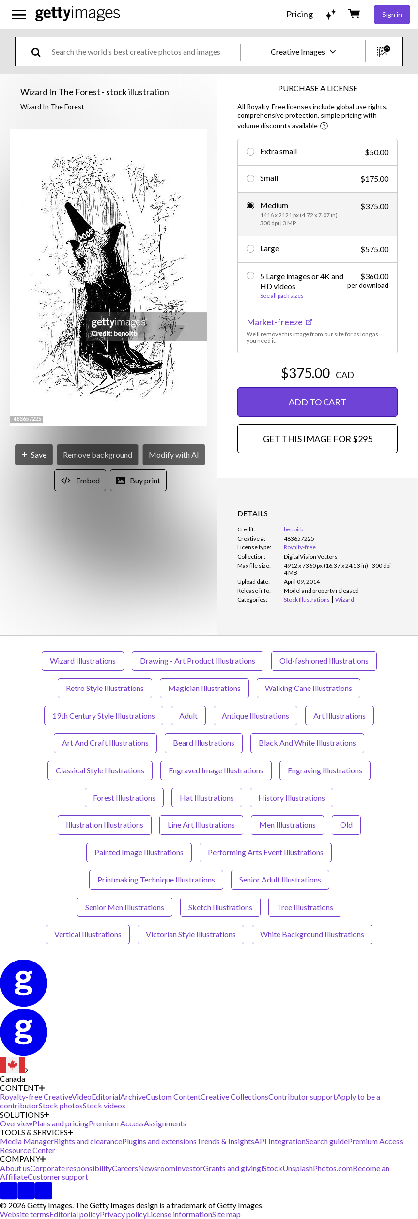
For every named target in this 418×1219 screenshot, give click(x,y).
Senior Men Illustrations (124, 907)
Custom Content (173, 1096)
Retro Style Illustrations (105, 687)
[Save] (34, 454)
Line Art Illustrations (201, 824)
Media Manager (27, 1141)
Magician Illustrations (204, 687)
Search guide (327, 1141)
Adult (188, 715)
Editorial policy (74, 1214)
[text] (144, 52)
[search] (39, 51)
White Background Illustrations (312, 934)
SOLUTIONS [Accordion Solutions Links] (24, 1114)
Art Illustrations (339, 715)
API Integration (280, 1141)
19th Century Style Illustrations (103, 715)
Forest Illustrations (124, 797)
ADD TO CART (317, 402)
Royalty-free (300, 547)
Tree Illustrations (305, 907)
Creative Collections (234, 1096)
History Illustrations (291, 797)
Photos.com (333, 1167)
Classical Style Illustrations (100, 770)
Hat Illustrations (207, 797)
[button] (108, 278)
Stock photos (61, 1105)
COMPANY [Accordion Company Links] (23, 1159)
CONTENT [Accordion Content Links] (22, 1087)
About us (15, 1167)
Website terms (24, 1214)
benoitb (293, 529)
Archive (133, 1096)
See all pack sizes (282, 295)
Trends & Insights (225, 1141)
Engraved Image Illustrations (216, 770)
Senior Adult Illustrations (280, 879)
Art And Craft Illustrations (105, 742)
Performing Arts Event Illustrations (266, 852)
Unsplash (297, 1167)
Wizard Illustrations (83, 660)
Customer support (58, 1176)
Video (82, 1096)
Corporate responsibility (71, 1167)
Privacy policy (123, 1214)
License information (179, 1214)
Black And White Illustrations (307, 742)
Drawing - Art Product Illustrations (197, 660)
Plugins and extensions (159, 1141)
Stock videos (104, 1105)
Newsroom (156, 1167)
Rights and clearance (88, 1141)
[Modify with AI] (173, 454)
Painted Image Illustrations (139, 852)
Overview (16, 1123)
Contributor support (302, 1096)
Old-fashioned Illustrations (324, 660)
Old (346, 824)
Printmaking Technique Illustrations (156, 879)
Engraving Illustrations (325, 770)
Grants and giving (232, 1167)
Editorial (106, 1096)
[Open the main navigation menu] (19, 14)
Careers (125, 1167)
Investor (189, 1167)
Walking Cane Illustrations (308, 687)
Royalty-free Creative (36, 1096)
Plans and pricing (60, 1123)
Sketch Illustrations (220, 907)
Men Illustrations (287, 824)
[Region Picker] (14, 1070)
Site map (226, 1214)
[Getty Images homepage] (77, 14)
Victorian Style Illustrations (191, 934)
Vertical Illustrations (88, 934)
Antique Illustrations (255, 715)
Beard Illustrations (203, 742)
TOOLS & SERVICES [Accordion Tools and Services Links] (36, 1132)
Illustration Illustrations (104, 824)
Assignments (165, 1123)
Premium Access (116, 1123)
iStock (271, 1167)
